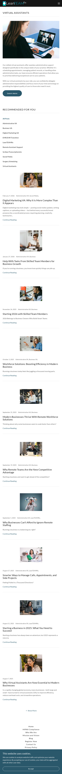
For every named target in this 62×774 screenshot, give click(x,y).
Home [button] (31, 726)
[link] (14, 3)
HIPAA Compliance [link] (31, 729)
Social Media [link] (7, 157)
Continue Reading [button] (10, 220)
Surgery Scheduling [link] (10, 161)
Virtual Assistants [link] (9, 166)
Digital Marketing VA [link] (11, 133)
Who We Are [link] (30, 732)
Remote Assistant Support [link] (13, 147)
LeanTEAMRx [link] (8, 142)
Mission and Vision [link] (31, 735)
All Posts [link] (6, 119)
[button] (59, 3)
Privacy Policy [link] (31, 747)
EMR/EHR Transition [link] (11, 138)
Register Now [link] (31, 741)
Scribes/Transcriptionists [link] (12, 152)
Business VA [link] (7, 128)
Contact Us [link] (31, 744)
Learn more (12, 93)
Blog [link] (31, 738)
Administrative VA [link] (10, 123)
